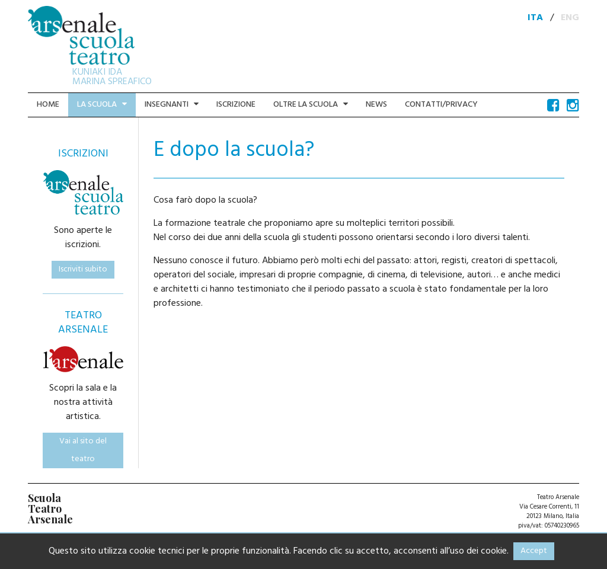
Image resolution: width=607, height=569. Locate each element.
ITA (535, 17)
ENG (570, 17)
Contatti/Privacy (441, 104)
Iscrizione (235, 104)
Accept (533, 551)
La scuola (102, 104)
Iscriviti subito (83, 269)
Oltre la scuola (310, 104)
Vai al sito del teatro (83, 450)
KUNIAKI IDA (97, 72)
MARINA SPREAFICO (112, 81)
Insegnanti (172, 104)
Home (48, 104)
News (376, 104)
